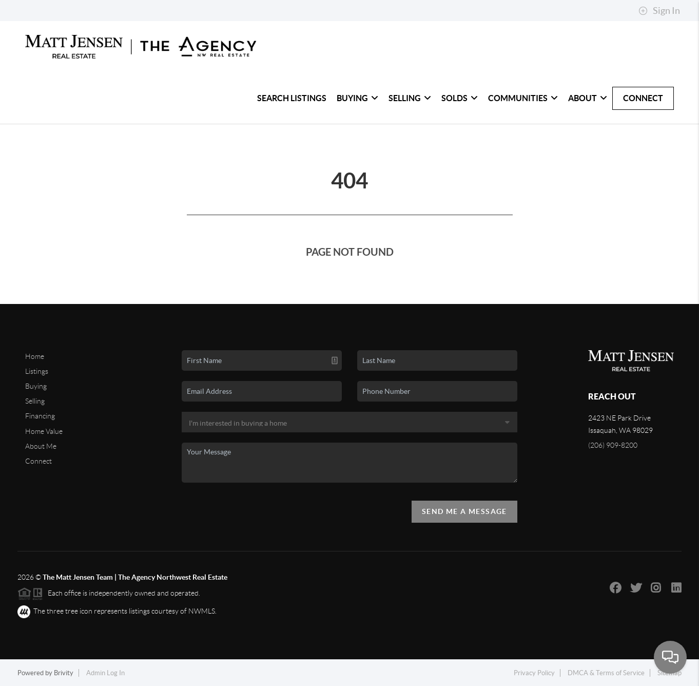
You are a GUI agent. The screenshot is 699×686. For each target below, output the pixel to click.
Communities (523, 98)
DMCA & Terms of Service (606, 673)
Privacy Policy (534, 673)
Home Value (44, 431)
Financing (40, 416)
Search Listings (291, 98)
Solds (459, 98)
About (587, 98)
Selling (410, 98)
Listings (36, 371)
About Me (40, 446)
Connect (643, 98)
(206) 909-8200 (612, 445)
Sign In (659, 11)
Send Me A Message (464, 511)
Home (34, 356)
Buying (357, 98)
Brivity (63, 673)
